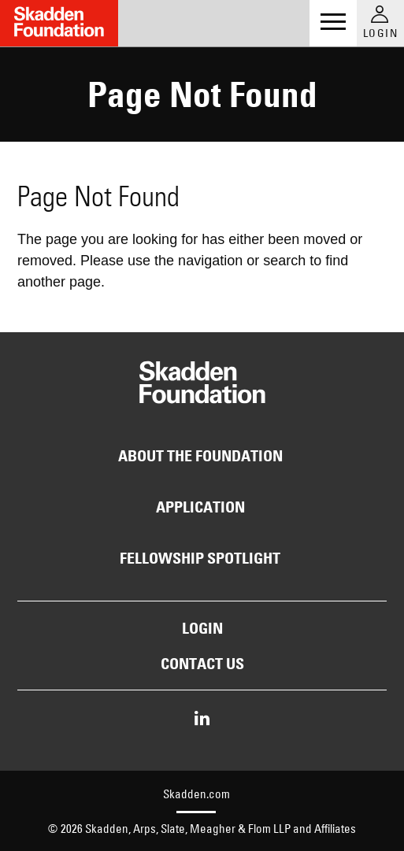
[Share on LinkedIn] (202, 720)
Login (202, 628)
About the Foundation (200, 455)
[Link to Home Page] (59, 23)
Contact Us (202, 663)
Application (200, 507)
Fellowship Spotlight (200, 558)
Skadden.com (196, 793)
